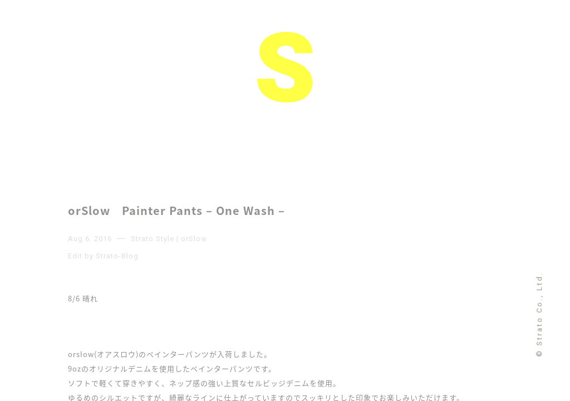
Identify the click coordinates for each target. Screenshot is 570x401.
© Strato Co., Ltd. (539, 313)
